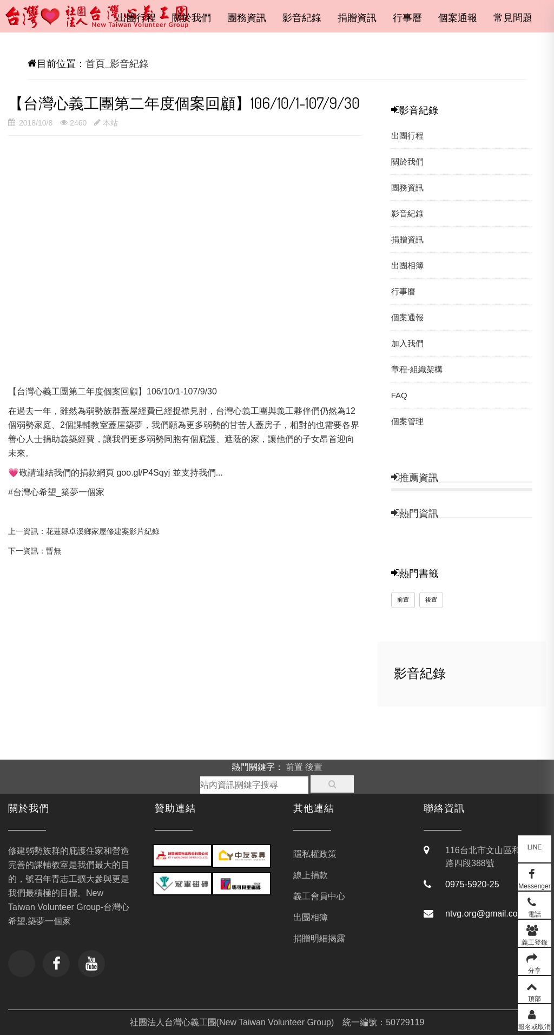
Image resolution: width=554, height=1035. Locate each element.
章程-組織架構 (417, 369)
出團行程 (136, 17)
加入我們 (407, 343)
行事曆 (407, 17)
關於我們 (191, 17)
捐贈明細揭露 (319, 938)
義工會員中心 (319, 896)
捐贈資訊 (357, 17)
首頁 (95, 63)
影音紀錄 (301, 17)
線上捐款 (310, 875)
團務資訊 (246, 17)
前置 (403, 607)
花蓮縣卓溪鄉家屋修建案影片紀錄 (103, 531)
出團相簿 (407, 265)
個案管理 (407, 421)
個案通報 (457, 17)
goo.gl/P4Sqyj (143, 472)
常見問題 (512, 17)
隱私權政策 (315, 854)
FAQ (399, 395)
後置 (431, 607)
